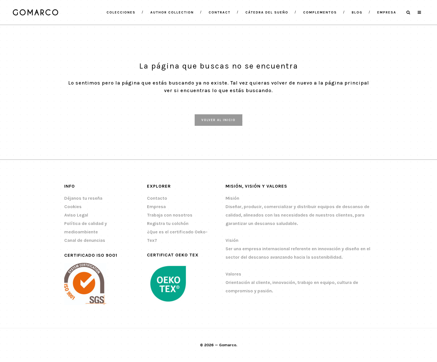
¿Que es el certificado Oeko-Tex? (177, 236)
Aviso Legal (76, 215)
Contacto (157, 198)
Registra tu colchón (167, 223)
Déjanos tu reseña (83, 198)
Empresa (156, 206)
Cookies (73, 206)
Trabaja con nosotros (169, 215)
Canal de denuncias (84, 240)
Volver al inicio (218, 120)
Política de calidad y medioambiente (85, 227)
